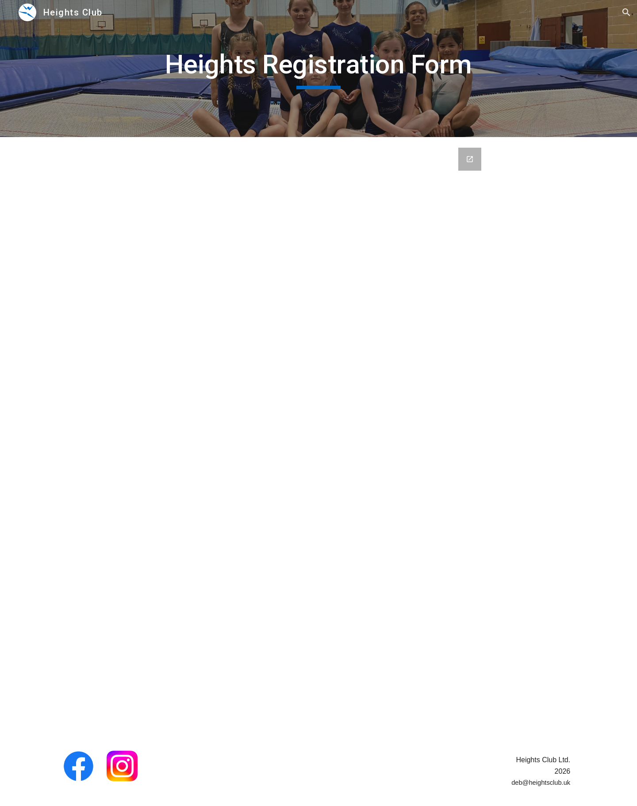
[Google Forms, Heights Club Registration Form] (318, 439)
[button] (626, 12)
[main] (318, 68)
